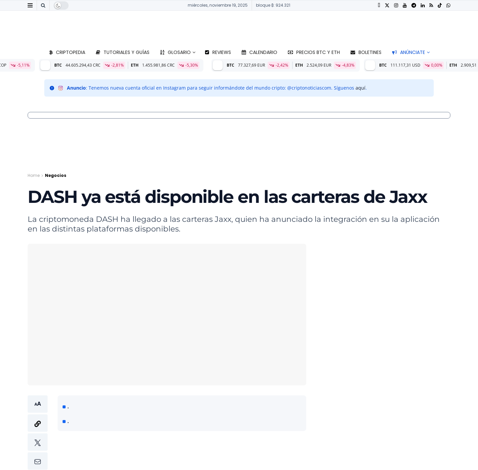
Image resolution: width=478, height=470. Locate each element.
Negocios (55, 175)
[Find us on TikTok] (440, 6)
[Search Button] (43, 5)
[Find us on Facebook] (379, 5)
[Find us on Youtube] (405, 5)
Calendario (259, 52)
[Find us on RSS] (431, 5)
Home (34, 175)
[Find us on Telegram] (413, 5)
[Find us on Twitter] (387, 5)
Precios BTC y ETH (314, 52)
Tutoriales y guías (122, 52)
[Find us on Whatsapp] (448, 5)
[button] (38, 432)
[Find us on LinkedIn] (423, 5)
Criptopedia (67, 52)
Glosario (175, 52)
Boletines (366, 52)
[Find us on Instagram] (396, 5)
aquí (360, 88)
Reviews (218, 52)
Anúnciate (408, 52)
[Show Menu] (30, 5)
